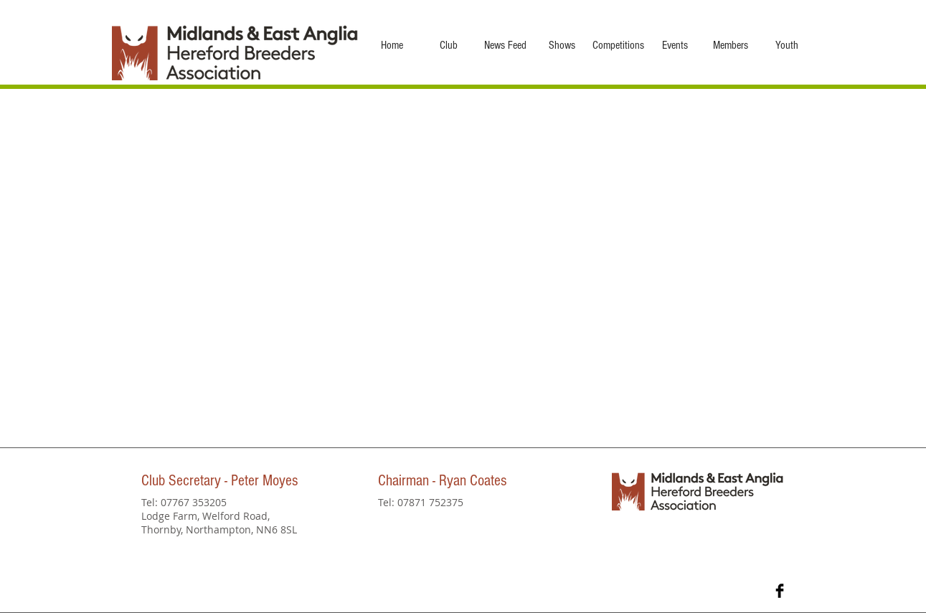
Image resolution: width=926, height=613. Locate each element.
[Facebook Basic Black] (780, 591)
